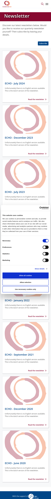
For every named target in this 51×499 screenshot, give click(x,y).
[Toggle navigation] (46, 4)
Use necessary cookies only (25, 289)
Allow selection (25, 282)
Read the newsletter (36, 99)
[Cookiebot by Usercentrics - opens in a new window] (39, 208)
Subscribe (43, 43)
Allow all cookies (25, 275)
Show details (40, 269)
